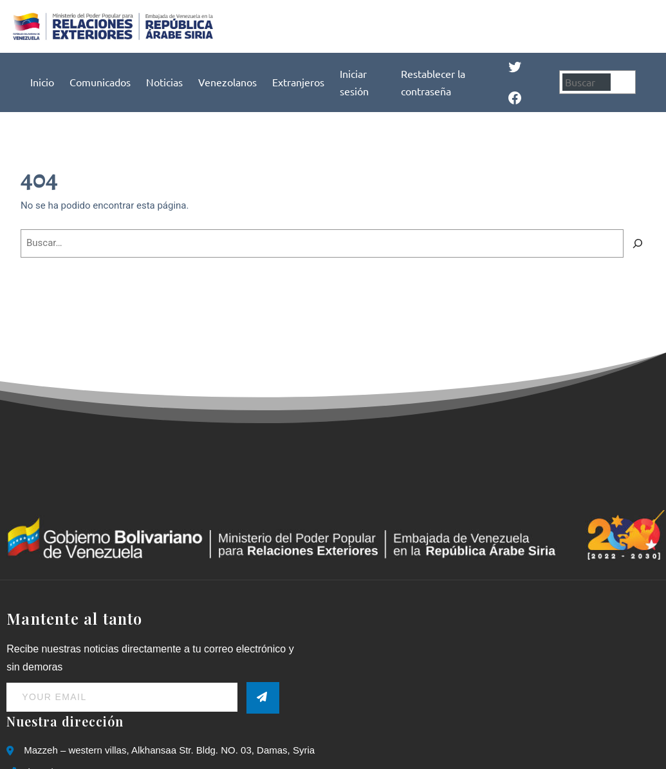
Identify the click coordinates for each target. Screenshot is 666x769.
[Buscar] (625, 82)
